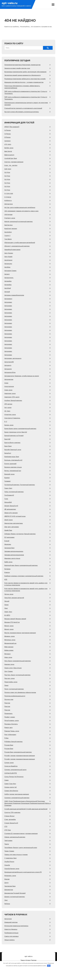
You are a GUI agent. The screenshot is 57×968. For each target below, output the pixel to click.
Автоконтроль (8, 278)
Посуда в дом (8, 699)
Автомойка (7, 281)
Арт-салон (7, 408)
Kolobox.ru (8, 200)
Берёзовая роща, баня (11, 457)
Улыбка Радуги (9, 862)
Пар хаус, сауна (9, 678)
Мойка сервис (8, 650)
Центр (6, 883)
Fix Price (7, 172)
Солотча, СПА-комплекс (12, 812)
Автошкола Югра (9, 372)
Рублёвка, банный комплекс (13, 742)
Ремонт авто (8, 728)
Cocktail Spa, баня (10, 158)
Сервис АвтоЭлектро (11, 791)
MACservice (8, 204)
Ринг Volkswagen (10, 735)
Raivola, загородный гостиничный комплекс (18, 222)
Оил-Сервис (8, 671)
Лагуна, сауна (8, 594)
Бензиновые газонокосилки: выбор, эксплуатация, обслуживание (25, 72)
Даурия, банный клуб (11, 506)
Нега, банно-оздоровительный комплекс (17, 661)
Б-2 (5, 422)
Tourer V (7, 236)
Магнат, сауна (8, 626)
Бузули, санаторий (10, 464)
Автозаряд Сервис (10, 271)
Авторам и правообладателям (14, 295)
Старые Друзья (9, 816)
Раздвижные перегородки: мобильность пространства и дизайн (25, 79)
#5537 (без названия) (11, 127)
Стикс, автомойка (10, 820)
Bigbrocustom (9, 155)
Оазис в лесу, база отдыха (12, 668)
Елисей (6, 541)
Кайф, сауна (8, 562)
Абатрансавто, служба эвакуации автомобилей (19, 243)
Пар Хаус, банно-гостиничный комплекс (17, 675)
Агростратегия (9, 386)
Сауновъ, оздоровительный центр (15, 770)
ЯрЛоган (7, 904)
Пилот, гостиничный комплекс (14, 689)
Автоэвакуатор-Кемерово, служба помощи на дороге (21, 376)
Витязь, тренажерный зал (12, 471)
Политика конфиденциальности (14, 696)
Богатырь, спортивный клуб (13, 460)
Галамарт (7, 481)
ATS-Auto (7, 144)
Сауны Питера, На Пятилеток (13, 777)
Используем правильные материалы (16, 926)
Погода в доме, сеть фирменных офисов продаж (20, 692)
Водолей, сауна (9, 474)
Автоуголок (8, 919)
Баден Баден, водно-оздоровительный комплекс (20, 429)
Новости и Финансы (10, 929)
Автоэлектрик (8, 379)
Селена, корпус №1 (10, 787)
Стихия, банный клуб (11, 823)
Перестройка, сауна (10, 682)
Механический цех (10, 643)
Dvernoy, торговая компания (13, 162)
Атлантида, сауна (10, 415)
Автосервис (8, 302)
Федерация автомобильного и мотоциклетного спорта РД (23, 872)
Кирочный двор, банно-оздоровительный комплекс (21, 565)
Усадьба (7, 865)
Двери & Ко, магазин (11, 513)
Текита (6, 844)
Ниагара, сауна (9, 664)
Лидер (6, 605)
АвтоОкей (7, 288)
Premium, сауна (9, 218)
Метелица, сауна (9, 640)
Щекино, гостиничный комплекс (14, 897)
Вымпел (7, 478)
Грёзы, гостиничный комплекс (14, 492)
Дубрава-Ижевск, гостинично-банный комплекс (20, 534)
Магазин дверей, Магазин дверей (15, 619)
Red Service (8, 225)
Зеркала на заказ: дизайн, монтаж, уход (17, 68)
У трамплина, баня (10, 858)
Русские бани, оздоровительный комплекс (18, 752)
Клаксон (7, 572)
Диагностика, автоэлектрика (13, 523)
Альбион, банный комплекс (13, 401)
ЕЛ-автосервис (9, 537)
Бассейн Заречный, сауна (12, 450)
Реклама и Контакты (11, 724)
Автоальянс (8, 264)
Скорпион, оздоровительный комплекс (16, 798)
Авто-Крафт (8, 257)
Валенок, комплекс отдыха (13, 467)
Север (6, 780)
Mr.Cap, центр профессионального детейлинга (19, 208)
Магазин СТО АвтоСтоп (12, 622)
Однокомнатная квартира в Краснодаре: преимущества (22, 65)
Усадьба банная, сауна (11, 869)
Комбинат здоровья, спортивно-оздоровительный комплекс (23, 576)
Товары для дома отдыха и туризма (16, 855)
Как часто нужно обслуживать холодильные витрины (21, 112)
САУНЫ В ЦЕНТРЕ (10, 773)
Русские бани (8, 745)
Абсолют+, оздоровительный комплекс (17, 246)
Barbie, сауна (8, 148)
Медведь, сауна (9, 636)
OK (49, 965)
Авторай (7, 292)
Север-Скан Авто (10, 784)
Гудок (6, 499)
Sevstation (8, 232)
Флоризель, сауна (10, 876)
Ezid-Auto (7, 169)
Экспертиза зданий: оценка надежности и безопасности (22, 75)
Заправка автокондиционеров (14, 555)
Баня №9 (7, 439)
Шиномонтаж (8, 890)
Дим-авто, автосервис (11, 527)
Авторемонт (8, 299)
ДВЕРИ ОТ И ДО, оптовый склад (15, 516)
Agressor (7, 141)
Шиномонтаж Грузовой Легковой (14, 893)
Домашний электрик (11, 922)
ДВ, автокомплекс (10, 509)
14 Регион (7, 130)
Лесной (6, 601)
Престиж (7, 703)
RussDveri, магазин (10, 229)
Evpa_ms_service (10, 165)
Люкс (6, 608)
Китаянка (7, 569)
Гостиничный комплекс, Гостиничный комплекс (19, 485)
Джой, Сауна (8, 520)
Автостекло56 (9, 362)
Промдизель (8, 714)
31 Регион (7, 137)
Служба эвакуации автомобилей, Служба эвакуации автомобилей (25, 809)
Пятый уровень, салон (11, 721)
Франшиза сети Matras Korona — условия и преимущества (23, 82)
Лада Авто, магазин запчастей (14, 598)
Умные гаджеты (9, 940)
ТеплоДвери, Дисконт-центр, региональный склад (20, 848)
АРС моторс (8, 404)
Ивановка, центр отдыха (12, 558)
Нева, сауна (8, 657)
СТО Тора (7, 830)
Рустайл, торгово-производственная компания (19, 756)
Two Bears (8, 239)
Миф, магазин (8, 647)
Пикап (6, 685)
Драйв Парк (8, 530)
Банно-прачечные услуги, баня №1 (15, 432)
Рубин (6, 738)
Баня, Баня (8, 446)
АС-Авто (7, 411)
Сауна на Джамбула (10, 766)
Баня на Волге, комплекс (12, 443)
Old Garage (8, 215)
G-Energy (7, 197)
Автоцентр (7, 365)
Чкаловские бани (10, 886)
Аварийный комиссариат (12, 250)
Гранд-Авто (8, 488)
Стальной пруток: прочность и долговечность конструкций (23, 108)
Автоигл (7, 274)
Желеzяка (7, 544)
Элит (6, 900)
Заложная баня (9, 548)
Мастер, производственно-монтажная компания (20, 633)
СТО (5, 827)
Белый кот (7, 453)
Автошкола (8, 369)
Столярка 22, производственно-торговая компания (21, 834)
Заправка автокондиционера (13, 551)
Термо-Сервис (9, 851)
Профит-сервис (9, 717)
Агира (6, 383)
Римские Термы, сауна (11, 731)
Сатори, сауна (9, 763)
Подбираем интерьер (11, 933)
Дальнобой (8, 502)
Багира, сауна (8, 425)
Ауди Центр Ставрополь (12, 418)
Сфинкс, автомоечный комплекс (14, 837)
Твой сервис (8, 841)
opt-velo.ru (9, 3)
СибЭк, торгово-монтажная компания (16, 794)
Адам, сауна (8, 390)
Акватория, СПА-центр (11, 397)
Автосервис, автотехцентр (12, 358)
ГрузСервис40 (9, 495)
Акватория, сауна (10, 393)
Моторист (7, 654)
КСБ (5, 579)
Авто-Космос (8, 253)
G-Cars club (8, 193)
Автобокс (7, 267)
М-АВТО (7, 615)
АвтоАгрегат (8, 260)
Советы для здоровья (11, 936)
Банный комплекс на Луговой (13, 436)
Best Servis (8, 151)
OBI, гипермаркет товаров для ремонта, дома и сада (21, 211)
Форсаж (7, 879)
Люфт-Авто (8, 612)
